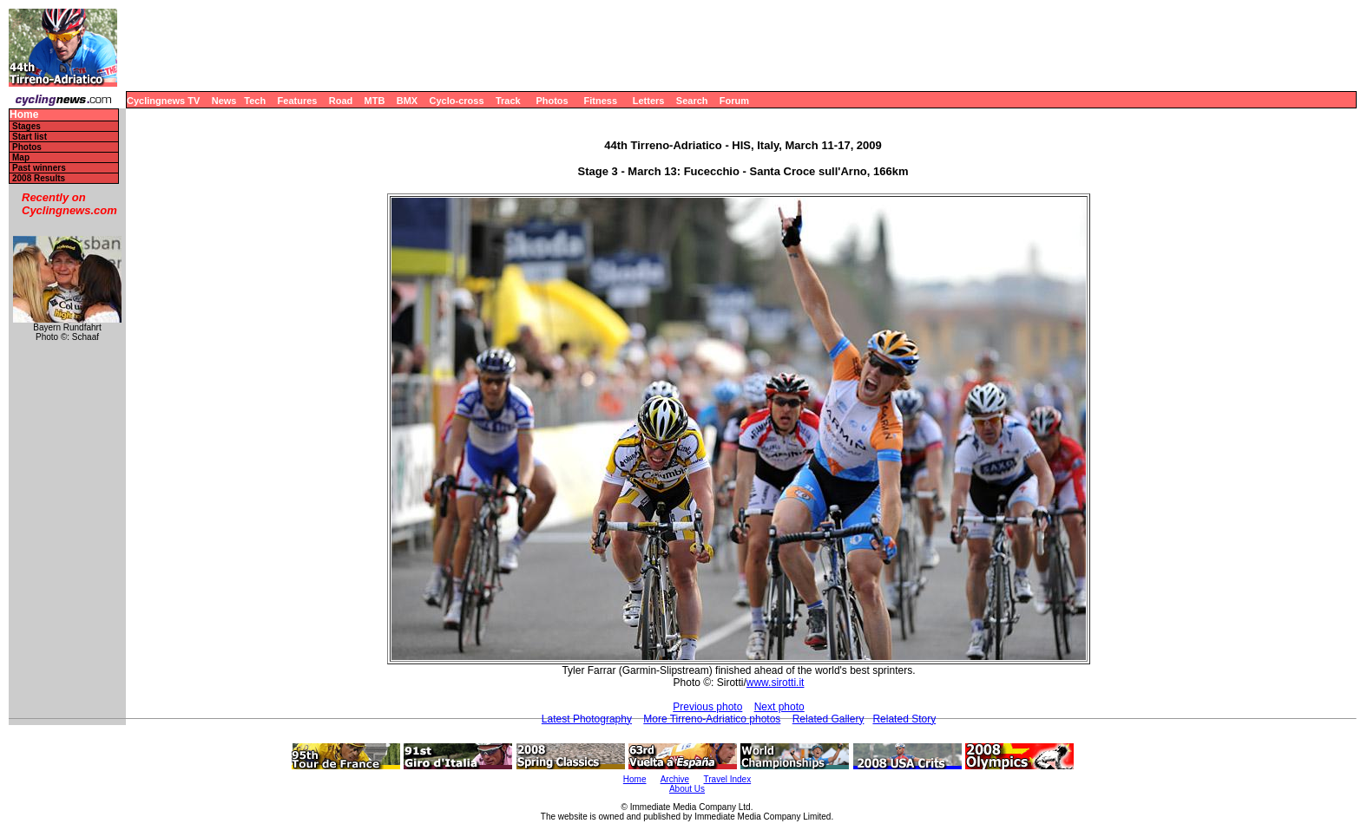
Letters (649, 100)
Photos (552, 100)
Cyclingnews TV (163, 100)
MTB (375, 100)
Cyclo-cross (457, 100)
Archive (675, 779)
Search (692, 100)
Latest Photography (587, 719)
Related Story (904, 719)
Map (21, 157)
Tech (255, 100)
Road (341, 100)
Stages (26, 126)
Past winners (39, 168)
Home (24, 115)
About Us (687, 789)
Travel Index (728, 779)
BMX (407, 100)
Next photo (779, 707)
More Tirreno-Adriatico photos (711, 719)
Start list (29, 136)
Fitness (600, 100)
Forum (734, 100)
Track (508, 100)
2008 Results (38, 178)
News (224, 100)
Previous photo (707, 707)
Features (298, 100)
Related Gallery (828, 719)
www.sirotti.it (775, 682)
